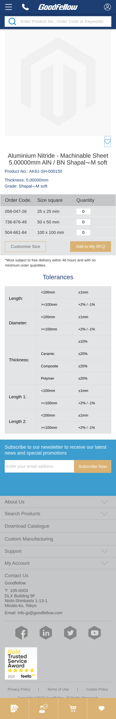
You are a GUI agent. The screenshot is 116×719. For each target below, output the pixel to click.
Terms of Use (58, 689)
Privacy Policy (19, 689)
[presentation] (28, 479)
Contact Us (17, 575)
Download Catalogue (27, 526)
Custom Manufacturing (29, 539)
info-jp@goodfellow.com (40, 612)
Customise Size (25, 246)
